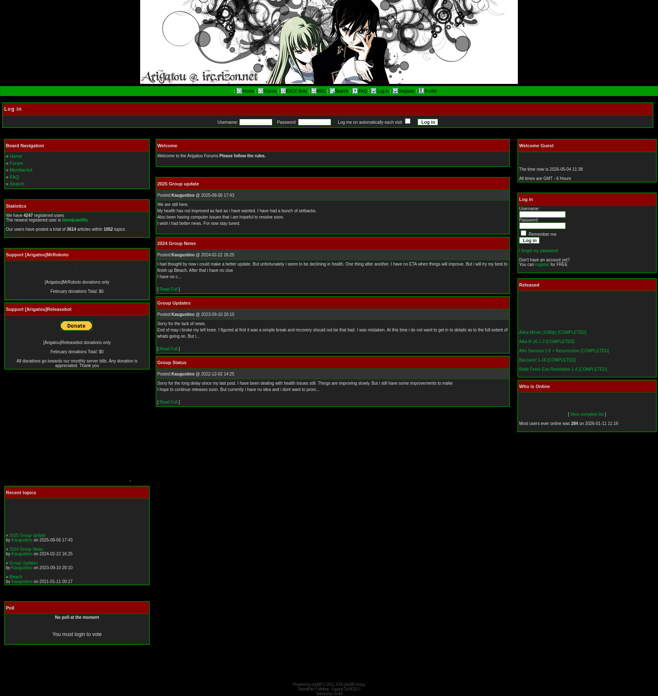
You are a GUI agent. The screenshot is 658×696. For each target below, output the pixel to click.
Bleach (15, 579)
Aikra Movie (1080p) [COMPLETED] (552, 335)
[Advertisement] (65, 430)
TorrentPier (305, 689)
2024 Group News (26, 552)
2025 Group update (27, 538)
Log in (380, 91)
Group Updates (23, 565)
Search (339, 91)
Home (245, 91)
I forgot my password (538, 250)
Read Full (168, 289)
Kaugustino (21, 542)
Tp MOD (350, 689)
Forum (267, 91)
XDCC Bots (294, 91)
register (542, 264)
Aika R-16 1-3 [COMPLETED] (546, 344)
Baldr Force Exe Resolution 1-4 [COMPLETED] (563, 372)
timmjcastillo (75, 220)
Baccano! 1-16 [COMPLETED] (547, 363)
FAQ (360, 91)
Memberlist (21, 169)
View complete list (587, 414)
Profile (428, 91)
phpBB (316, 684)
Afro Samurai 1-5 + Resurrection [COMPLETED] (564, 354)
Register (404, 91)
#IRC (318, 91)
